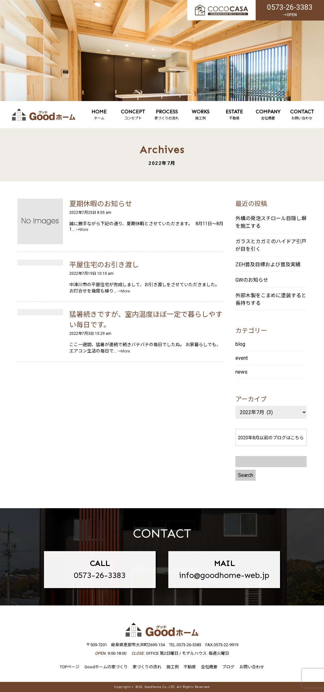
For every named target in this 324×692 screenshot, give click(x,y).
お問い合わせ (302, 114)
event (241, 358)
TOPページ (69, 667)
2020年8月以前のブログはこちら (271, 437)
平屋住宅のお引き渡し (104, 265)
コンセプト (133, 114)
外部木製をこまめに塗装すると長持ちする (270, 299)
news (241, 372)
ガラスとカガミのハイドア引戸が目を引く (270, 245)
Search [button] (245, 475)
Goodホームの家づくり (106, 667)
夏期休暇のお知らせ (100, 204)
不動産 (234, 114)
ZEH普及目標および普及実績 (268, 265)
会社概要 (268, 114)
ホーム (99, 114)
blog (240, 344)
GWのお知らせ (251, 280)
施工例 (200, 114)
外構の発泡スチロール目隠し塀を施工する (270, 222)
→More (82, 229)
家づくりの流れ (167, 114)
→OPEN (290, 15)
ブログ (228, 667)
